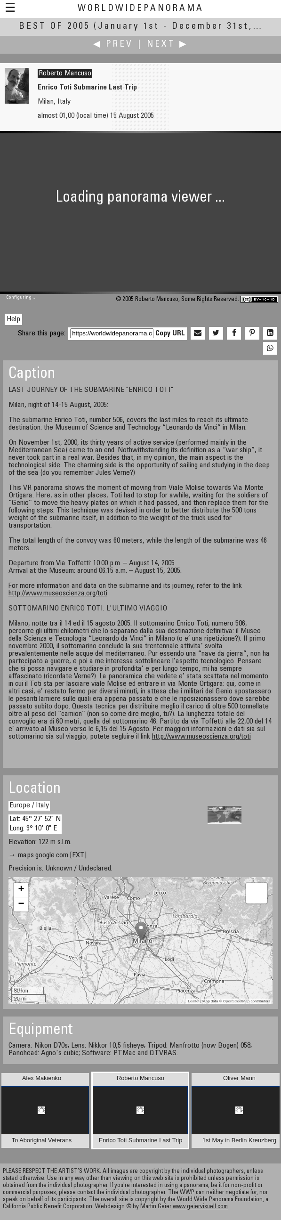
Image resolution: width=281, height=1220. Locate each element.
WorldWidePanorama (141, 8)
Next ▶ (167, 44)
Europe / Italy (29, 805)
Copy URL (170, 333)
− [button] (21, 904)
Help (13, 319)
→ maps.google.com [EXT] (47, 855)
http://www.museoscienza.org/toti (57, 593)
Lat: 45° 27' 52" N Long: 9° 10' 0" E (35, 823)
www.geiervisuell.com (200, 1207)
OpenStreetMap (236, 1001)
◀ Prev (113, 44)
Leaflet (194, 1001)
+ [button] (21, 890)
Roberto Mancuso (65, 73)
